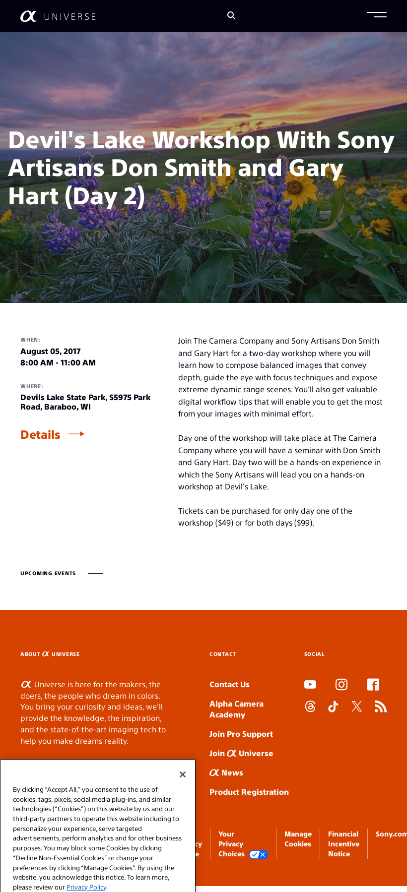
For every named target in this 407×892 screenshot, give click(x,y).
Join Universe (241, 753)
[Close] (183, 784)
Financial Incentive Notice (343, 843)
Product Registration (249, 791)
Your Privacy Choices (243, 844)
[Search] (231, 16)
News (226, 772)
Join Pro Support (241, 733)
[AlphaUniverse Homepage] (57, 16)
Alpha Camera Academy (236, 709)
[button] (377, 16)
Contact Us (229, 684)
